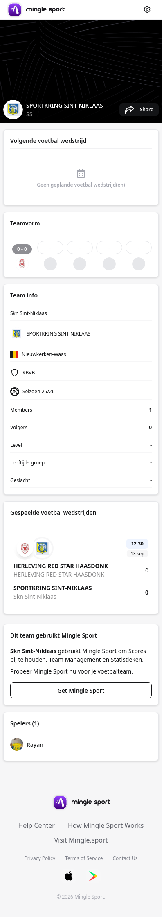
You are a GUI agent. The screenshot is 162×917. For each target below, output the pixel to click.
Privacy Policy (40, 858)
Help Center (36, 825)
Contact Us (124, 858)
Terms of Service (84, 858)
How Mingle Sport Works (106, 825)
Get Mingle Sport (81, 690)
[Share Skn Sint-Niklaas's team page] (139, 109)
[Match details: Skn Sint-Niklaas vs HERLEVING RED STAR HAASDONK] (81, 568)
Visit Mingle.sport (81, 840)
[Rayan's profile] (81, 744)
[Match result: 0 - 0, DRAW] (22, 255)
